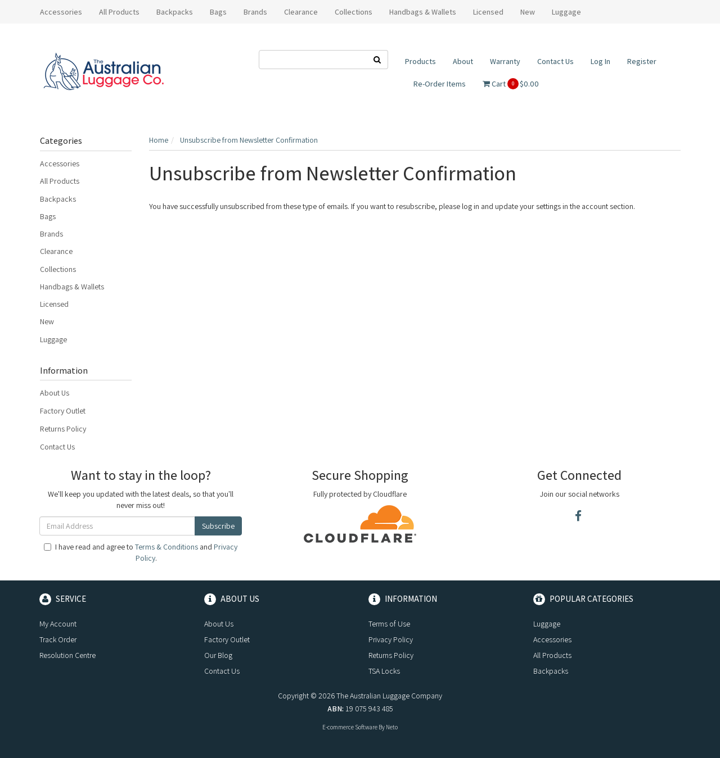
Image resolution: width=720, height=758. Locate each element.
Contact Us (555, 61)
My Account (57, 624)
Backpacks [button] (174, 12)
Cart (511, 83)
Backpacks (58, 199)
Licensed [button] (488, 12)
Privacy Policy (390, 639)
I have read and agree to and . (140, 552)
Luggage (53, 339)
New (527, 12)
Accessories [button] (61, 12)
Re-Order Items (439, 84)
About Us (54, 393)
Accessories (59, 163)
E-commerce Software (349, 727)
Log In (600, 61)
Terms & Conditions (166, 547)
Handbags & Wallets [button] (422, 12)
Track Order (57, 639)
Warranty (505, 61)
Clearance (301, 12)
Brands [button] (255, 12)
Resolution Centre (67, 655)
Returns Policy (63, 429)
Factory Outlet (63, 411)
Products (420, 61)
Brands (51, 234)
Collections (58, 269)
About (463, 61)
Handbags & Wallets (72, 287)
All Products (119, 12)
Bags (48, 216)
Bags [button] (218, 12)
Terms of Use (389, 624)
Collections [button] (353, 12)
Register (641, 61)
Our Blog (218, 655)
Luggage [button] (566, 12)
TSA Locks (384, 671)
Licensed (54, 304)
